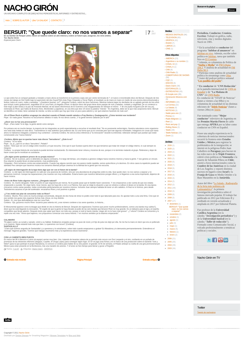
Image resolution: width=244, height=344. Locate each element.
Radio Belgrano (172, 119)
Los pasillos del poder (209, 80)
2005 (170, 242)
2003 (170, 248)
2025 (170, 149)
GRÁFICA (170, 40)
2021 (170, 158)
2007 (170, 201)
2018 (170, 168)
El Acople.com (172, 94)
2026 (170, 145)
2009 (170, 194)
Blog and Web (74, 336)
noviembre (174, 214)
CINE (168, 49)
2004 (170, 245)
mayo (172, 226)
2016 (170, 175)
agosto (172, 220)
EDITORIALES (172, 89)
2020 (170, 162)
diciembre (174, 204)
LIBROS (169, 46)
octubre (173, 217)
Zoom (168, 136)
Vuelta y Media (206, 65)
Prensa (169, 116)
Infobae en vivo (205, 53)
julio (171, 223)
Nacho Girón (31, 7)
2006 (170, 238)
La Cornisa (170, 105)
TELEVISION (171, 37)
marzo (172, 229)
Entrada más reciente (16, 259)
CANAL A (170, 67)
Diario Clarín (171, 86)
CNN (168, 70)
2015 (170, 178)
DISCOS (169, 83)
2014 (170, 181)
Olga (228, 75)
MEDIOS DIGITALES (174, 35)
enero (172, 235)
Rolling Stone (171, 127)
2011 (170, 188)
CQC (168, 80)
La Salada (170, 108)
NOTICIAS (170, 110)
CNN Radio (170, 72)
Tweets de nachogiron (206, 312)
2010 (170, 191)
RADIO (169, 43)
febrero (173, 232)
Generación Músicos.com (176, 97)
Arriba (7, 320)
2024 (170, 152)
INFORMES (171, 102)
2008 (170, 198)
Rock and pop (171, 124)
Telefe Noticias (172, 133)
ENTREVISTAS (172, 91)
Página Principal (84, 259)
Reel (168, 122)
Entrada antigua (150, 259)
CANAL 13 (170, 64)
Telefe (168, 130)
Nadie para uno (172, 113)
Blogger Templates (58, 336)
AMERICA (170, 58)
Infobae (212, 56)
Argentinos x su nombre (175, 61)
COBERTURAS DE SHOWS (177, 75)
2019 (170, 165)
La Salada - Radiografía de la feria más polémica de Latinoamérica (217, 186)
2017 (170, 171)
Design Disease (22, 336)
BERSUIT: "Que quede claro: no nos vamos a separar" (178, 209)
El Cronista (210, 59)
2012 (170, 185)
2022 (170, 155)
